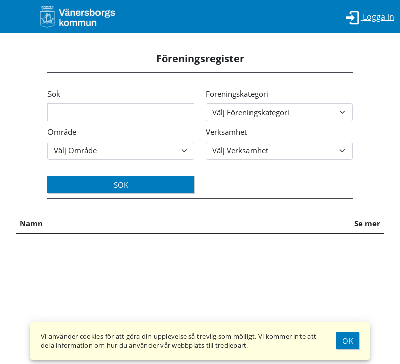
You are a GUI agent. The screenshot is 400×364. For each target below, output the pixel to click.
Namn (31, 223)
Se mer (367, 223)
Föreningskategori (237, 93)
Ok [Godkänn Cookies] (347, 341)
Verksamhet (226, 132)
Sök (53, 93)
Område (61, 132)
